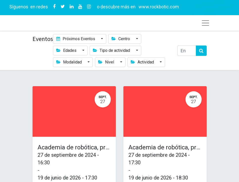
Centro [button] (121, 38)
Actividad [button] (143, 62)
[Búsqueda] (201, 51)
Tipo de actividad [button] (112, 50)
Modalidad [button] (69, 62)
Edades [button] (66, 50)
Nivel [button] (106, 62)
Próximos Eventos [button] (76, 38)
